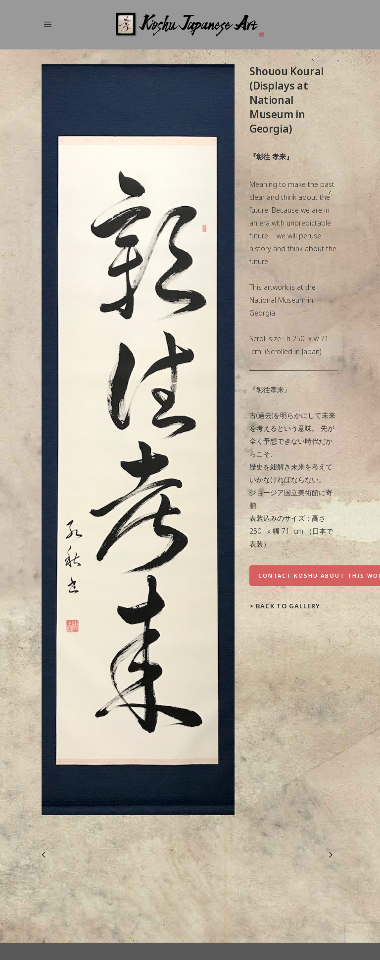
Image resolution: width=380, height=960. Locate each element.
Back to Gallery (288, 605)
